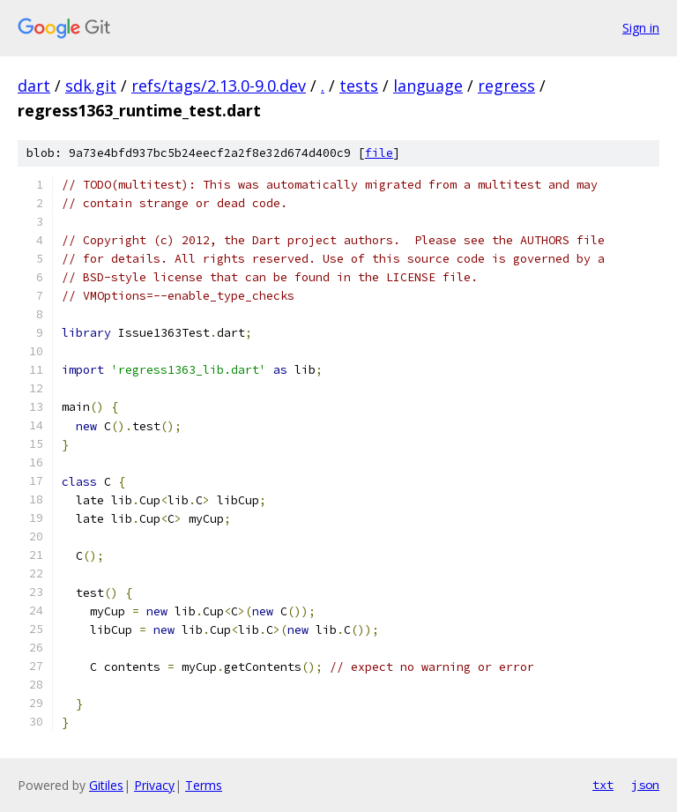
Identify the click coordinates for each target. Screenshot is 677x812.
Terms (203, 785)
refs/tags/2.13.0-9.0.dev (218, 85)
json (645, 785)
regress (506, 85)
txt (603, 785)
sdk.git (90, 85)
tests (358, 85)
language (428, 85)
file (379, 152)
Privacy (154, 785)
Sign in (640, 27)
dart (34, 85)
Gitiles (106, 785)
